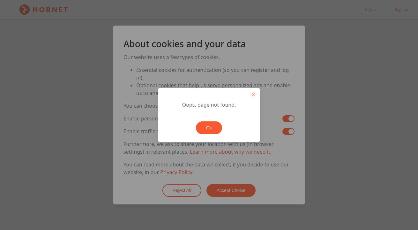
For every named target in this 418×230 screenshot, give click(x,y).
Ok (209, 127)
